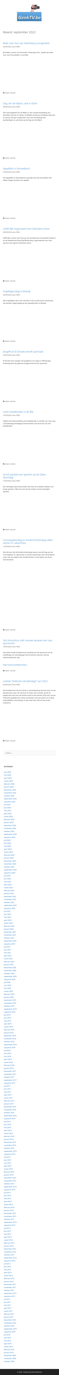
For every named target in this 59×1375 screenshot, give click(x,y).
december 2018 (10, 1035)
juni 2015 (7, 1160)
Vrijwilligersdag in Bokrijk (16, 291)
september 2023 (10, 870)
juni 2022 (7, 914)
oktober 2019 (9, 1006)
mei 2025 (7, 810)
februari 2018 (9, 1065)
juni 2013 (7, 1231)
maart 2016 (8, 1133)
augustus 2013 (9, 1225)
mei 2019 (7, 1021)
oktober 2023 (9, 867)
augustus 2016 (9, 1118)
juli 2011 (7, 1299)
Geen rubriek (10, 93)
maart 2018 (8, 1062)
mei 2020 (7, 988)
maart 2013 (8, 1240)
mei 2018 (7, 1056)
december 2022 (10, 896)
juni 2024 (7, 843)
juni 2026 (7, 772)
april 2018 (8, 1059)
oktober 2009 (9, 1361)
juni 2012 (7, 1266)
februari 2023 (9, 890)
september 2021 (10, 941)
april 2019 (8, 1024)
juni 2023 (7, 879)
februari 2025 (9, 819)
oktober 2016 (9, 1112)
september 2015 (10, 1151)
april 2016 (8, 1130)
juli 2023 (7, 876)
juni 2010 (7, 1338)
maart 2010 (8, 1346)
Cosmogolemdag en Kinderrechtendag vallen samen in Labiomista (28, 541)
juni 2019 (7, 1018)
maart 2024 (8, 852)
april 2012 (8, 1272)
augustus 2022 (9, 908)
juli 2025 (7, 804)
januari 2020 (9, 997)
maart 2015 (8, 1169)
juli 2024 (7, 840)
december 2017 (10, 1071)
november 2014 (10, 1181)
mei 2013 (7, 1234)
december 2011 (10, 1284)
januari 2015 (9, 1175)
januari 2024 (9, 858)
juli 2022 (7, 911)
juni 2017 (7, 1089)
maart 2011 (8, 1311)
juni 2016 (7, 1124)
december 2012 (10, 1249)
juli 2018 (7, 1050)
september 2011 (10, 1293)
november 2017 (10, 1074)
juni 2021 (7, 950)
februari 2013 (9, 1243)
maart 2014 (8, 1204)
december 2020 (10, 967)
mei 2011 (7, 1305)
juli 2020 (7, 982)
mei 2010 (7, 1341)
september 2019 (10, 1009)
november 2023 (10, 864)
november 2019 (10, 1003)
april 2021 (8, 956)
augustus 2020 (9, 979)
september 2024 (10, 834)
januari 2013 (9, 1246)
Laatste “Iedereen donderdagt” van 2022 (25, 681)
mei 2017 (7, 1092)
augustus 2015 (9, 1154)
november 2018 (10, 1038)
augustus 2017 (9, 1083)
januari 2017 (9, 1104)
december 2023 (10, 861)
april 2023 (8, 884)
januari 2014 (9, 1210)
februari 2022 (9, 926)
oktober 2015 (9, 1148)
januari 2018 (9, 1068)
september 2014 (10, 1187)
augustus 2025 (9, 802)
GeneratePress (37, 1372)
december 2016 (10, 1107)
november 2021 (10, 935)
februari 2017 (9, 1101)
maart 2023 (8, 887)
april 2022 (8, 920)
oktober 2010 (9, 1326)
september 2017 (10, 1080)
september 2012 (10, 1258)
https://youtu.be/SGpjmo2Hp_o (15, 665)
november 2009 (10, 1358)
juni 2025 (7, 807)
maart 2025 (8, 816)
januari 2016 (9, 1139)
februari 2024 (9, 855)
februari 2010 (9, 1349)
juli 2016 (7, 1121)
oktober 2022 (9, 902)
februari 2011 (9, 1314)
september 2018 (10, 1044)
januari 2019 (9, 1033)
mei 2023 (7, 881)
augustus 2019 (9, 1012)
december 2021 (10, 932)
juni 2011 (7, 1302)
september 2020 (10, 976)
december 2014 (10, 1178)
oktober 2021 (9, 938)
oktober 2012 (9, 1255)
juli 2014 (7, 1192)
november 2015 (10, 1145)
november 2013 (10, 1216)
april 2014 (8, 1201)
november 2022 (10, 899)
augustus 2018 (9, 1047)
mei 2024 (7, 846)
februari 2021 (9, 961)
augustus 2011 (9, 1296)
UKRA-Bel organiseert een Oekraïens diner (26, 228)
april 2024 (8, 849)
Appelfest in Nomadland (16, 168)
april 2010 (8, 1343)
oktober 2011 (9, 1290)
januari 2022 (9, 929)
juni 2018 (7, 1053)
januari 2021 (9, 964)
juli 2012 (7, 1264)
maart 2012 (8, 1275)
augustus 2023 (9, 873)
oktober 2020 (9, 973)
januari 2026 (9, 787)
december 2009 (10, 1355)
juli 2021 (7, 947)
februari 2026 (9, 784)
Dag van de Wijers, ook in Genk (20, 103)
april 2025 (8, 813)
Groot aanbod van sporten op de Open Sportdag (24, 476)
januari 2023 (9, 893)
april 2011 (8, 1308)
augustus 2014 (9, 1189)
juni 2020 (7, 985)
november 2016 (10, 1110)
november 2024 (10, 828)
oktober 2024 (9, 831)
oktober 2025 (9, 796)
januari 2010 (9, 1352)
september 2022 (10, 905)
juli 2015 (7, 1157)
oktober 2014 (9, 1184)
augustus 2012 (9, 1261)
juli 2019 (7, 1015)
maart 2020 (8, 991)
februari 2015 (9, 1172)
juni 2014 (7, 1195)
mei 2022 (7, 917)
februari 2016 (9, 1136)
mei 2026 (7, 775)
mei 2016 (7, 1127)
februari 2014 (9, 1207)
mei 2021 (7, 953)
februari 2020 (9, 994)
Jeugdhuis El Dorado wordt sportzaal (23, 351)
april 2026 (8, 778)
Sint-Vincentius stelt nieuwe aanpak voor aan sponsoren (27, 642)
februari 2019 (9, 1030)
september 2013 (10, 1222)
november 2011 (10, 1287)
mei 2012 (7, 1269)
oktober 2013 (9, 1219)
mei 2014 (7, 1198)
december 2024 (10, 825)
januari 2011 (9, 1317)
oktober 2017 (9, 1077)
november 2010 (10, 1323)
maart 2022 (8, 923)
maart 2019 (8, 1027)
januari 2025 (9, 822)
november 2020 (10, 970)
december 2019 (10, 1000)
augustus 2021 (9, 944)
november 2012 (10, 1252)
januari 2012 (9, 1281)
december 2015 (10, 1142)
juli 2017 (7, 1086)
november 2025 (10, 793)
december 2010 (10, 1320)
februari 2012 (9, 1278)
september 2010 (10, 1329)
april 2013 (8, 1237)
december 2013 (10, 1213)
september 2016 (10, 1115)
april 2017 (8, 1095)
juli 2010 (7, 1335)
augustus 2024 (9, 837)
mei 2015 (7, 1163)
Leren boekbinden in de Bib (18, 411)
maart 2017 (8, 1098)
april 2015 (8, 1166)
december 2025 (10, 790)
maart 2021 (8, 958)
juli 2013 (7, 1228)
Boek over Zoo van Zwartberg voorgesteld (26, 43)
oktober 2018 (9, 1041)
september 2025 (10, 799)
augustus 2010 (9, 1332)
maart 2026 (8, 781)
